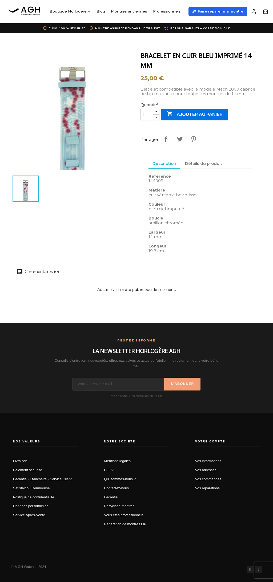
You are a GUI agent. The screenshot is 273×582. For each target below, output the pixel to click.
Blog (101, 11)
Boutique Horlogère (70, 11)
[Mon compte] (254, 11)
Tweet (179, 139)
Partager (165, 139)
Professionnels (167, 11)
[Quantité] (146, 114)
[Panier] (265, 11)
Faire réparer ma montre (217, 11)
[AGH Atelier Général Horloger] (25, 11)
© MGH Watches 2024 (28, 567)
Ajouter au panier (195, 114)
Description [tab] (164, 163)
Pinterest (193, 139)
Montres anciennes (129, 11)
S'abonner (182, 384)
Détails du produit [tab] (203, 163)
